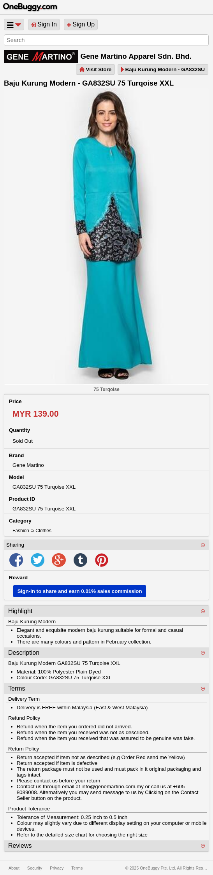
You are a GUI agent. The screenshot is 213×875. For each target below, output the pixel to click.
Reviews (20, 845)
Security (34, 868)
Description (23, 652)
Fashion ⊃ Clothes (31, 530)
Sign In (44, 24)
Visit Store (95, 69)
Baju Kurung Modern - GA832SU (163, 69)
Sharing (15, 545)
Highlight (20, 611)
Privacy (56, 868)
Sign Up (81, 24)
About (14, 868)
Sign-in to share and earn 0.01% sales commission (80, 591)
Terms (16, 688)
